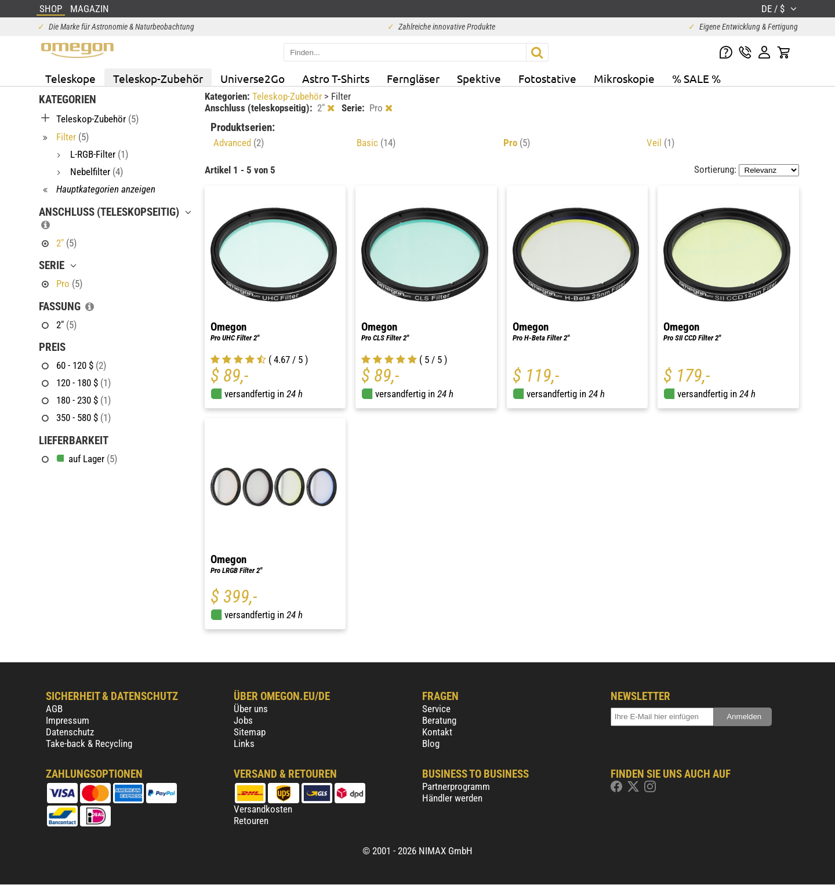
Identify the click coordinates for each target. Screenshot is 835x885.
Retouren (251, 820)
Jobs (243, 720)
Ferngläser (413, 78)
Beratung (439, 720)
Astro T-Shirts (335, 78)
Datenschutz (70, 732)
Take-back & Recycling (89, 743)
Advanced (238, 142)
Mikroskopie (624, 78)
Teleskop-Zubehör (158, 78)
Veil (660, 142)
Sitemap (250, 732)
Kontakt (437, 732)
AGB (54, 708)
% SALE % (696, 78)
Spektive (479, 78)
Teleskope (70, 78)
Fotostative (547, 78)
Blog (431, 743)
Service (436, 708)
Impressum (67, 720)
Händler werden (452, 798)
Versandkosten (263, 809)
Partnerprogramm (456, 786)
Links (244, 743)
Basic (376, 142)
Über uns (251, 708)
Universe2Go (252, 78)
